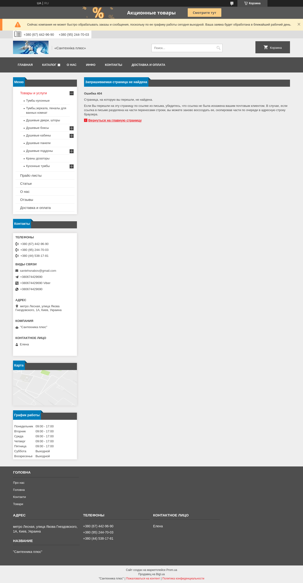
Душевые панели (38, 143)
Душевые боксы (37, 128)
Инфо (90, 65)
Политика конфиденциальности (183, 578)
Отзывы (26, 200)
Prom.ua (171, 570)
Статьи (26, 183)
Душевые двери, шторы (43, 120)
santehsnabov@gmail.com (38, 270)
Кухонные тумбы (38, 166)
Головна (19, 490)
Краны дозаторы (37, 158)
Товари (18, 504)
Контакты (113, 65)
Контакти (19, 497)
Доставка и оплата (148, 65)
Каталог (49, 65)
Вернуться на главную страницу (115, 120)
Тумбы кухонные (38, 100)
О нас (72, 65)
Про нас (18, 482)
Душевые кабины (38, 135)
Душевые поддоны (39, 151)
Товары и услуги (33, 93)
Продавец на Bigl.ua (151, 574)
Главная (25, 65)
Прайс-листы (31, 175)
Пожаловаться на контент (143, 578)
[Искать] (218, 48)
